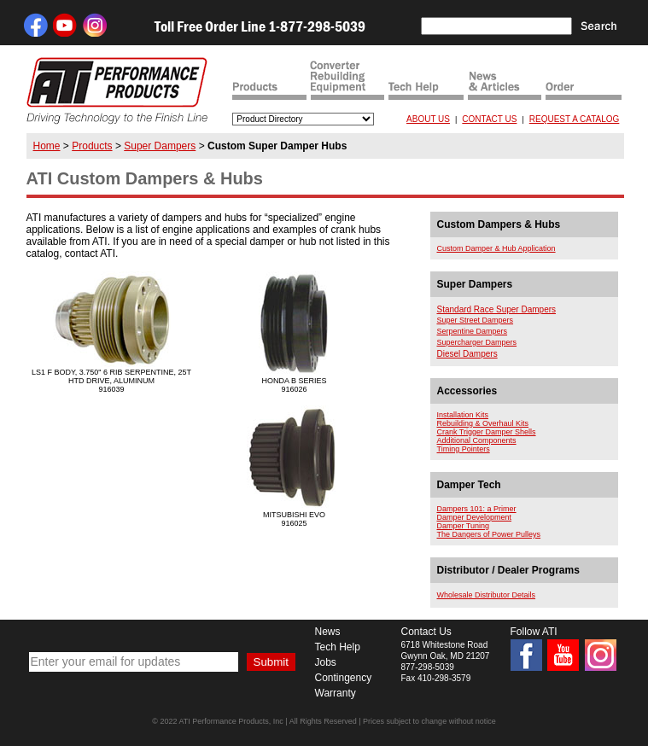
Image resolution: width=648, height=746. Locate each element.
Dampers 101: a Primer (477, 508)
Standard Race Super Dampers (497, 309)
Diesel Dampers (467, 353)
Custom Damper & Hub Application (496, 248)
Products (92, 146)
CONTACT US (489, 119)
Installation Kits (463, 415)
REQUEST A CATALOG (574, 119)
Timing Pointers (463, 449)
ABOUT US (428, 119)
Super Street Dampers (475, 320)
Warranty (335, 693)
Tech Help (337, 647)
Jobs (325, 662)
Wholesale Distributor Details (486, 595)
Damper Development (474, 517)
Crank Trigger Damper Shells (486, 432)
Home (47, 146)
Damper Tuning (463, 526)
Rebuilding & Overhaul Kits (483, 423)
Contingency (343, 678)
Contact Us (426, 632)
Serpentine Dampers (472, 331)
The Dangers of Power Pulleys (489, 534)
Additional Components (477, 440)
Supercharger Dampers (477, 342)
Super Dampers (160, 146)
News (328, 632)
